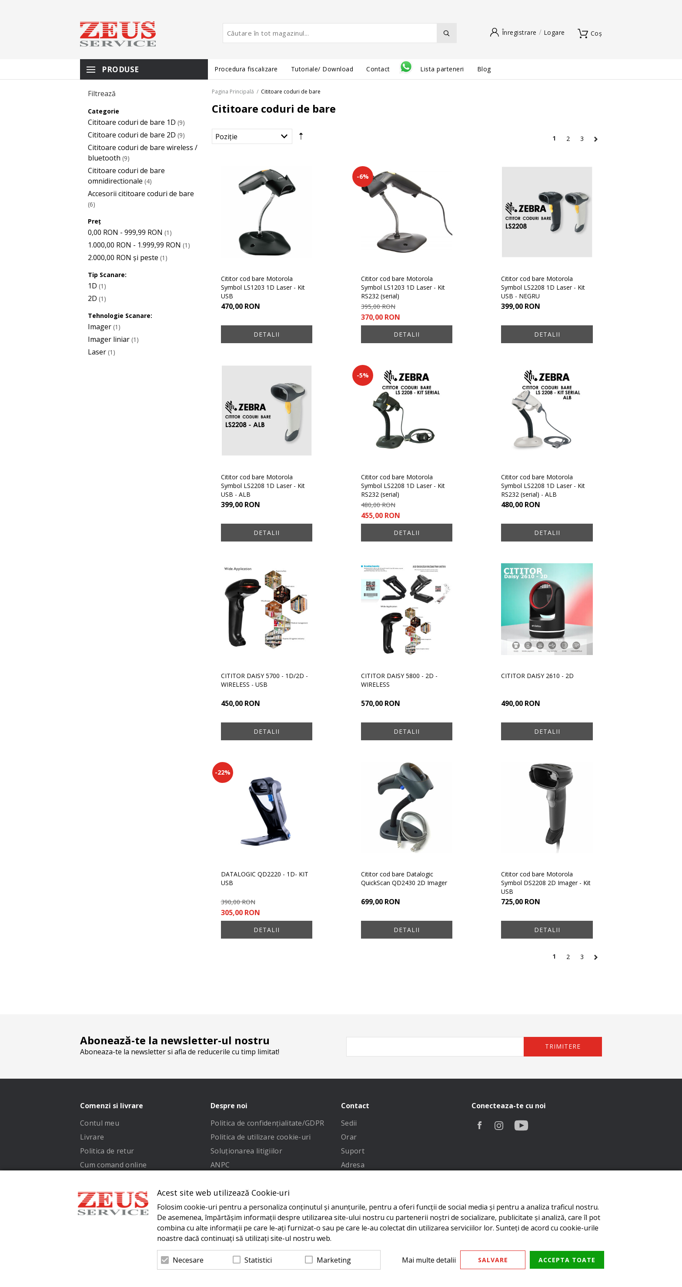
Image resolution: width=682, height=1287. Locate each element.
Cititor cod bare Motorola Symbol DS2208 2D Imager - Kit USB (546, 883)
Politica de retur (107, 1151)
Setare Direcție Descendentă (301, 138)
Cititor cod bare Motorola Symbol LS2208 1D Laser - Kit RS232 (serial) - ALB (543, 485)
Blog (484, 69)
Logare (554, 32)
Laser (97, 352)
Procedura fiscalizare (246, 69)
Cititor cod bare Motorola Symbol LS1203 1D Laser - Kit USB (263, 287)
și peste (123, 257)
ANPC (220, 1165)
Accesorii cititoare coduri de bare (141, 193)
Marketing (334, 1260)
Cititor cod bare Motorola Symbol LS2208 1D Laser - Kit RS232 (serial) (403, 485)
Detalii (267, 334)
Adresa (352, 1165)
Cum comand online (113, 1165)
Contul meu (99, 1123)
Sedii (349, 1123)
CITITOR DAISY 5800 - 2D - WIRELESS (399, 680)
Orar (349, 1137)
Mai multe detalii (429, 1260)
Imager (99, 326)
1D (92, 286)
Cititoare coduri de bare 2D (132, 135)
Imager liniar (109, 339)
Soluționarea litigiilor (246, 1151)
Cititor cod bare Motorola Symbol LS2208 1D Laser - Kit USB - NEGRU (543, 287)
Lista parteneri (442, 69)
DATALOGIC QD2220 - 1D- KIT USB (264, 878)
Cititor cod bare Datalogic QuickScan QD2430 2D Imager (404, 878)
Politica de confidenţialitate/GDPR (267, 1123)
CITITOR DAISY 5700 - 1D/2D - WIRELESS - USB (264, 680)
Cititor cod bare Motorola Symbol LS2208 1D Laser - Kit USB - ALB (263, 485)
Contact (379, 69)
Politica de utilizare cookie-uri (261, 1137)
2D (92, 298)
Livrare (92, 1137)
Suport (352, 1151)
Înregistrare (519, 32)
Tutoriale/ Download (322, 69)
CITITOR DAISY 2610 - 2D (537, 676)
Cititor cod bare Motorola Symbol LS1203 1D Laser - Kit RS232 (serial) (403, 287)
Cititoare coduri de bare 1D (132, 122)
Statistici (258, 1260)
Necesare (188, 1260)
